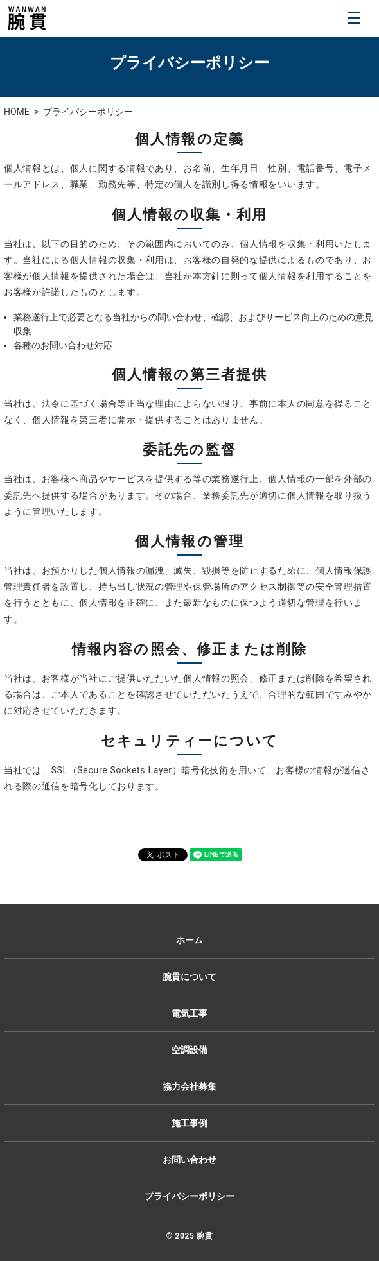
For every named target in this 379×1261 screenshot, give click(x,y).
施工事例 (189, 1123)
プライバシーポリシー (189, 1196)
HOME (17, 112)
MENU (354, 18)
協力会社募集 (189, 1086)
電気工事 (189, 1013)
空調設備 (189, 1050)
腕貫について (189, 977)
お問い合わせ (189, 1159)
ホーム (189, 940)
